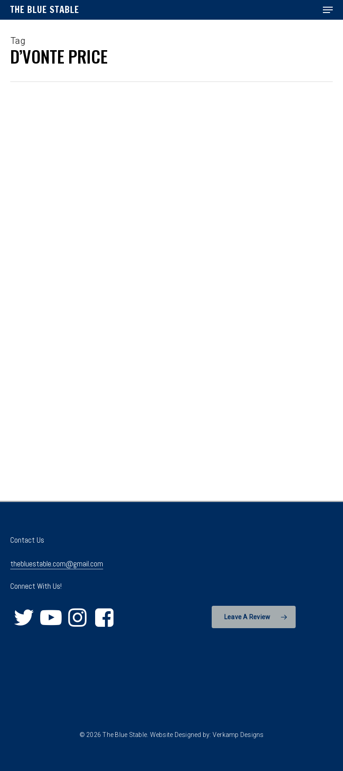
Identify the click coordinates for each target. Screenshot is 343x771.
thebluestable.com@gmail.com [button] (56, 564)
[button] (328, 9)
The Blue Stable (44, 9)
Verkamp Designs (238, 734)
